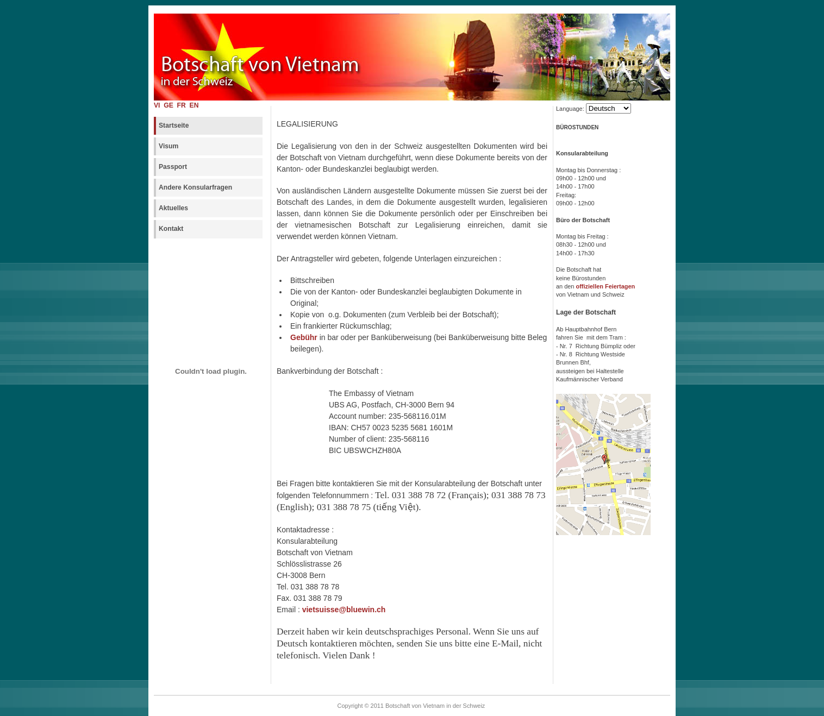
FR (182, 105)
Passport (173, 167)
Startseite (174, 125)
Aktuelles (173, 208)
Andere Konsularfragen (195, 187)
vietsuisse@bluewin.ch (344, 609)
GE (169, 105)
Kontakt (171, 229)
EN (194, 105)
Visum (168, 146)
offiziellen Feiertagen (605, 286)
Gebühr (303, 337)
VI (157, 105)
